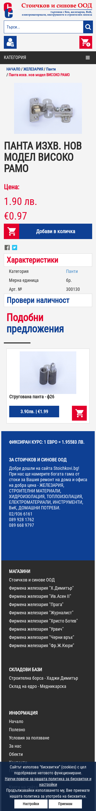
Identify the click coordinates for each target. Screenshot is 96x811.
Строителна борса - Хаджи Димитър (43, 678)
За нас (15, 746)
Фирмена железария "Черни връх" (41, 637)
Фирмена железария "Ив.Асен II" (40, 596)
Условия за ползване (29, 737)
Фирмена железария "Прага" (36, 604)
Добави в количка (55, 231)
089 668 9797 (21, 525)
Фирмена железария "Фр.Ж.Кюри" (41, 645)
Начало (16, 721)
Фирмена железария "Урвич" (36, 629)
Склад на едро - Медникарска (37, 686)
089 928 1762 (21, 519)
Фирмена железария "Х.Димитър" (41, 588)
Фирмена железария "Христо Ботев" (43, 621)
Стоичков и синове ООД (32, 579)
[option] (48, 108)
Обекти (16, 754)
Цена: (11, 187)
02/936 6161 (21, 514)
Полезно (17, 729)
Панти (72, 271)
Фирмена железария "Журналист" (41, 612)
